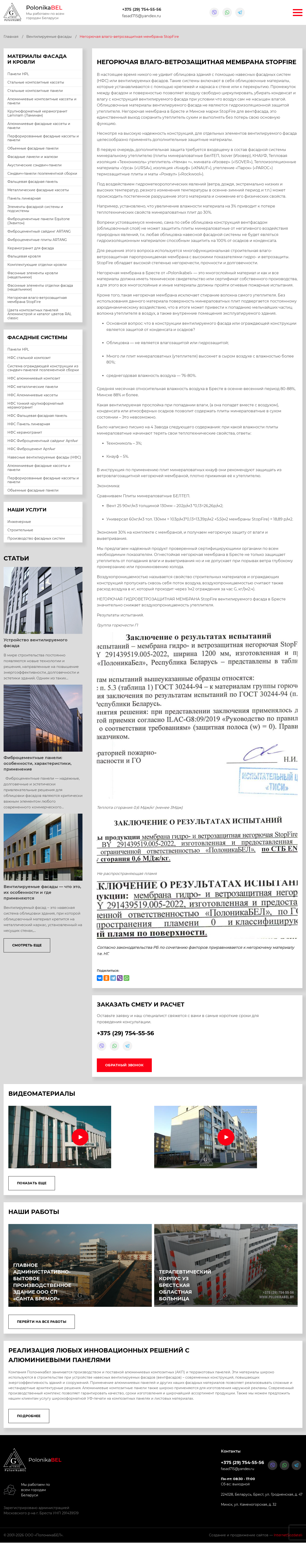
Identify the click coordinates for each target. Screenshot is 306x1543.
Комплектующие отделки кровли (37, 265)
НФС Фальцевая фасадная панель (37, 416)
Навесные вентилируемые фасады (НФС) (44, 457)
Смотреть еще (27, 945)
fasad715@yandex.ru (141, 16)
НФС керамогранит (24, 432)
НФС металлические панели (32, 387)
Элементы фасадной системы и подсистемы (35, 209)
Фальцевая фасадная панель (32, 181)
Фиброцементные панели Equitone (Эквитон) (38, 221)
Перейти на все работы (41, 1322)
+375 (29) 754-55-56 (141, 9)
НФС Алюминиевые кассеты (32, 395)
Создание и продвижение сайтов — (255, 1536)
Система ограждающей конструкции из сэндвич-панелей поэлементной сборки (43, 368)
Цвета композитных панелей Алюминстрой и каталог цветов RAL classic (39, 314)
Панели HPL (18, 74)
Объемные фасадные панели (33, 148)
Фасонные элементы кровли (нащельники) (32, 275)
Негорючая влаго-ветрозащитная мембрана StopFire (37, 300)
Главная (11, 36)
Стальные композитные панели (35, 91)
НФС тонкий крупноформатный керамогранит (35, 405)
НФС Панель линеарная (28, 424)
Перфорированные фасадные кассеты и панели (43, 138)
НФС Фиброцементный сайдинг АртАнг (42, 441)
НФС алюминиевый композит (33, 378)
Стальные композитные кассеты (35, 82)
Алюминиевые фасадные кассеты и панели (38, 126)
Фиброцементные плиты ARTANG (37, 240)
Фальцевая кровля (24, 256)
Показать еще (31, 1183)
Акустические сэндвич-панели (34, 165)
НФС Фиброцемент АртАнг (31, 449)
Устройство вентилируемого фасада (35, 642)
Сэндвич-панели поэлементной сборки (42, 173)
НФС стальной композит (29, 358)
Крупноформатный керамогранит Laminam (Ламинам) (37, 113)
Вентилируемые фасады (49, 36)
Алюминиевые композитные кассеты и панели (41, 101)
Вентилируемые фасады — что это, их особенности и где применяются (42, 892)
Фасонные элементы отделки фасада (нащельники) (40, 287)
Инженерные (19, 522)
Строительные (20, 530)
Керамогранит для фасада (30, 248)
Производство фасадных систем (36, 538)
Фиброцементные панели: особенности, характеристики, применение (37, 763)
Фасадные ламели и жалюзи (32, 157)
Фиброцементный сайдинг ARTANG (39, 231)
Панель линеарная (24, 198)
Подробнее (29, 1416)
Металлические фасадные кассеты (38, 190)
